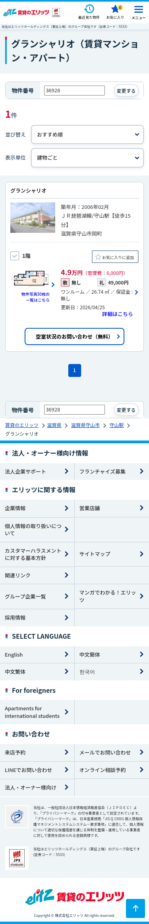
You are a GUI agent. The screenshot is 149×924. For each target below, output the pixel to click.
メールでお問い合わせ (105, 752)
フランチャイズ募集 (102, 471)
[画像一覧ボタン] (32, 285)
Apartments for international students (32, 711)
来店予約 (15, 752)
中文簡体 (89, 654)
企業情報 (15, 508)
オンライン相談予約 (102, 770)
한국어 (87, 671)
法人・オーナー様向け (30, 787)
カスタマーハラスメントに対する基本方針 (33, 554)
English (14, 654)
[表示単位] (87, 158)
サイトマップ (94, 554)
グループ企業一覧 (25, 596)
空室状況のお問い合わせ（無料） (74, 336)
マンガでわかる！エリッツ (107, 596)
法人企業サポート (25, 471)
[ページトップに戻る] (135, 908)
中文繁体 (15, 671)
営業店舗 (89, 508)
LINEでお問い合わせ (28, 770)
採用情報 (15, 617)
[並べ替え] (87, 134)
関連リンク (18, 575)
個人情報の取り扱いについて (33, 529)
